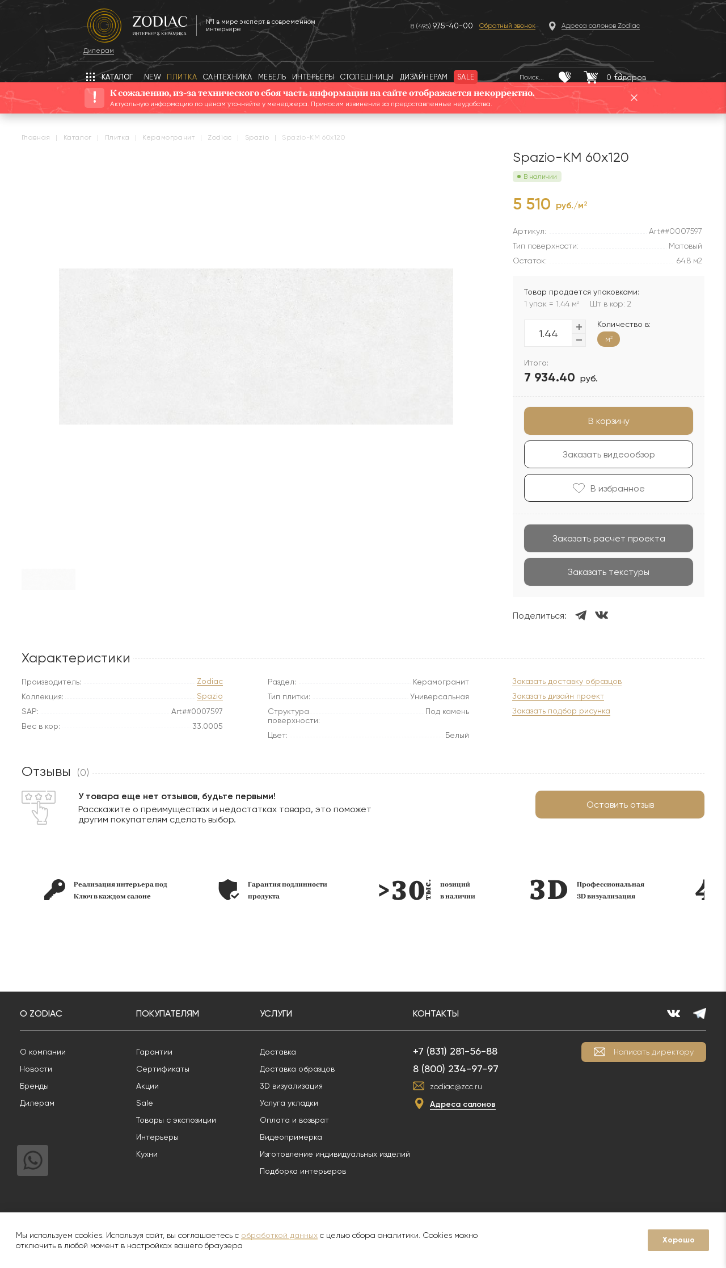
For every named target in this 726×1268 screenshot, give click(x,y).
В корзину (599, 420)
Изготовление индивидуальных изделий (346, 1153)
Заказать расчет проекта (599, 538)
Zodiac (210, 681)
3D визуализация (302, 1085)
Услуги (287, 1013)
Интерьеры (168, 1136)
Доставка (289, 1051)
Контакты (447, 1013)
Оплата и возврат (305, 1119)
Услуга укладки (300, 1102)
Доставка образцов (308, 1068)
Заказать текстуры (599, 571)
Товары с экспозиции (187, 1119)
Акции (158, 1085)
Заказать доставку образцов (557, 681)
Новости (47, 1068)
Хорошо (678, 1240)
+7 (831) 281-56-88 (466, 1051)
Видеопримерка (302, 1136)
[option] (115, 889)
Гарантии (165, 1051)
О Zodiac (52, 1013)
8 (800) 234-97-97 (467, 1068)
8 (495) (409, 26)
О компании (54, 1051)
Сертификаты (174, 1068)
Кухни (158, 1153)
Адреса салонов (474, 1104)
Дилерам (48, 1102)
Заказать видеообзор (599, 454)
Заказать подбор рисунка (552, 711)
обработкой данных (279, 1235)
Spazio (210, 696)
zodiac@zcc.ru (467, 1086)
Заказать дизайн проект (548, 696)
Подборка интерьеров (314, 1170)
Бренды (45, 1085)
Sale (155, 1102)
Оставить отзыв (610, 804)
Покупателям (178, 1013)
